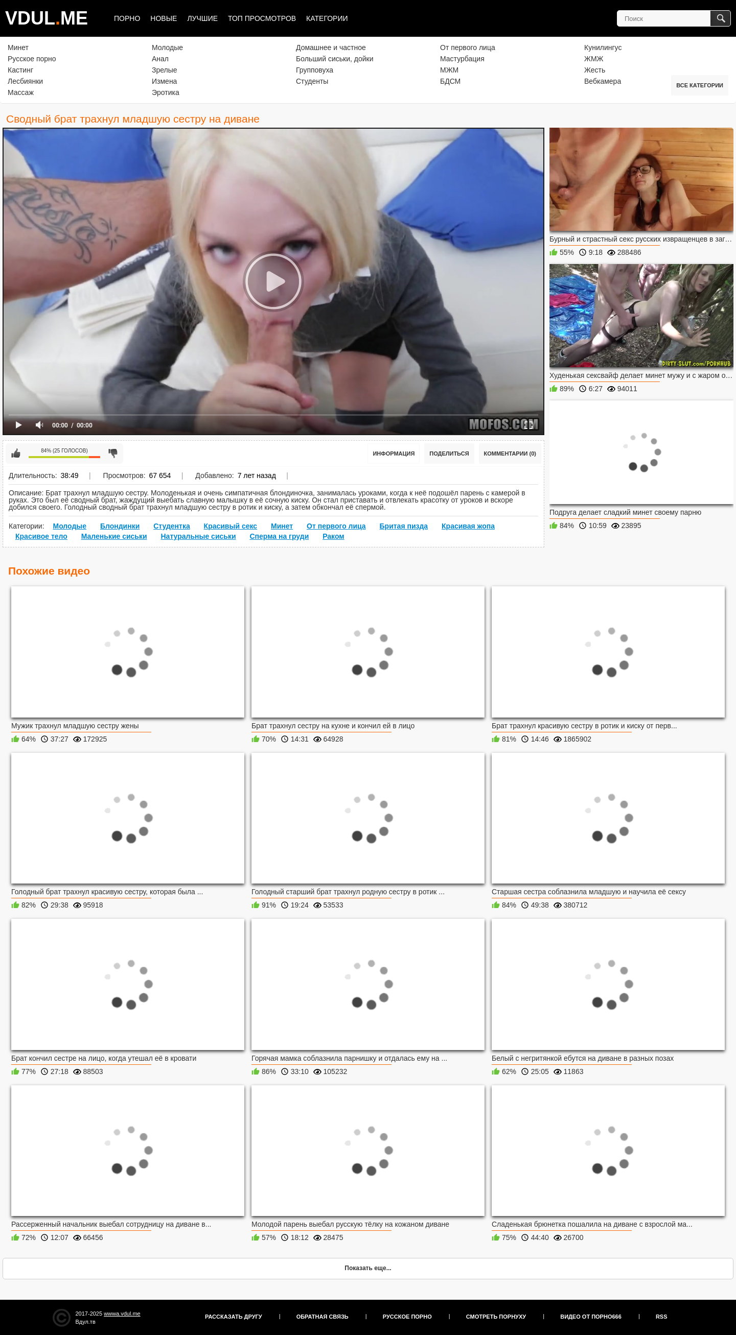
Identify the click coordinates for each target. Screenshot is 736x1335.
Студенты (312, 81)
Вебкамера (602, 81)
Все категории (699, 85)
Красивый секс (231, 526)
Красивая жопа (468, 526)
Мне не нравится (113, 453)
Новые (163, 18)
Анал (160, 59)
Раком (333, 536)
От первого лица (467, 47)
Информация (394, 453)
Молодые (167, 47)
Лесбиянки (25, 81)
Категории (327, 18)
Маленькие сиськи (114, 536)
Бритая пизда (404, 526)
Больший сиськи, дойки (334, 59)
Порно (127, 18)
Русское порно (32, 59)
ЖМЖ (594, 59)
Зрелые (164, 70)
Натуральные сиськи (198, 536)
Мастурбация (462, 59)
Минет (18, 47)
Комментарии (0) (510, 453)
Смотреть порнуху (496, 1317)
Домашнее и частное (331, 47)
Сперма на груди (279, 536)
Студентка (171, 526)
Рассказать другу (233, 1317)
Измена (164, 81)
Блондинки (120, 526)
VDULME (46, 18)
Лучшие (202, 18)
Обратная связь (322, 1317)
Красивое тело (41, 536)
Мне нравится (16, 453)
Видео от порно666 (591, 1317)
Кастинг (20, 70)
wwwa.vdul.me (122, 1313)
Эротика (165, 92)
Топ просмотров (262, 18)
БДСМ (450, 81)
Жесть (594, 70)
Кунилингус (603, 47)
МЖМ (449, 70)
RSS (662, 1317)
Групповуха (314, 70)
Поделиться (449, 453)
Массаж (21, 92)
